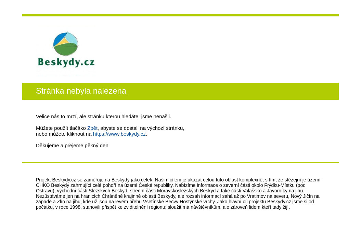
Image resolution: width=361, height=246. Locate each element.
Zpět (92, 128)
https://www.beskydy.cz (119, 134)
